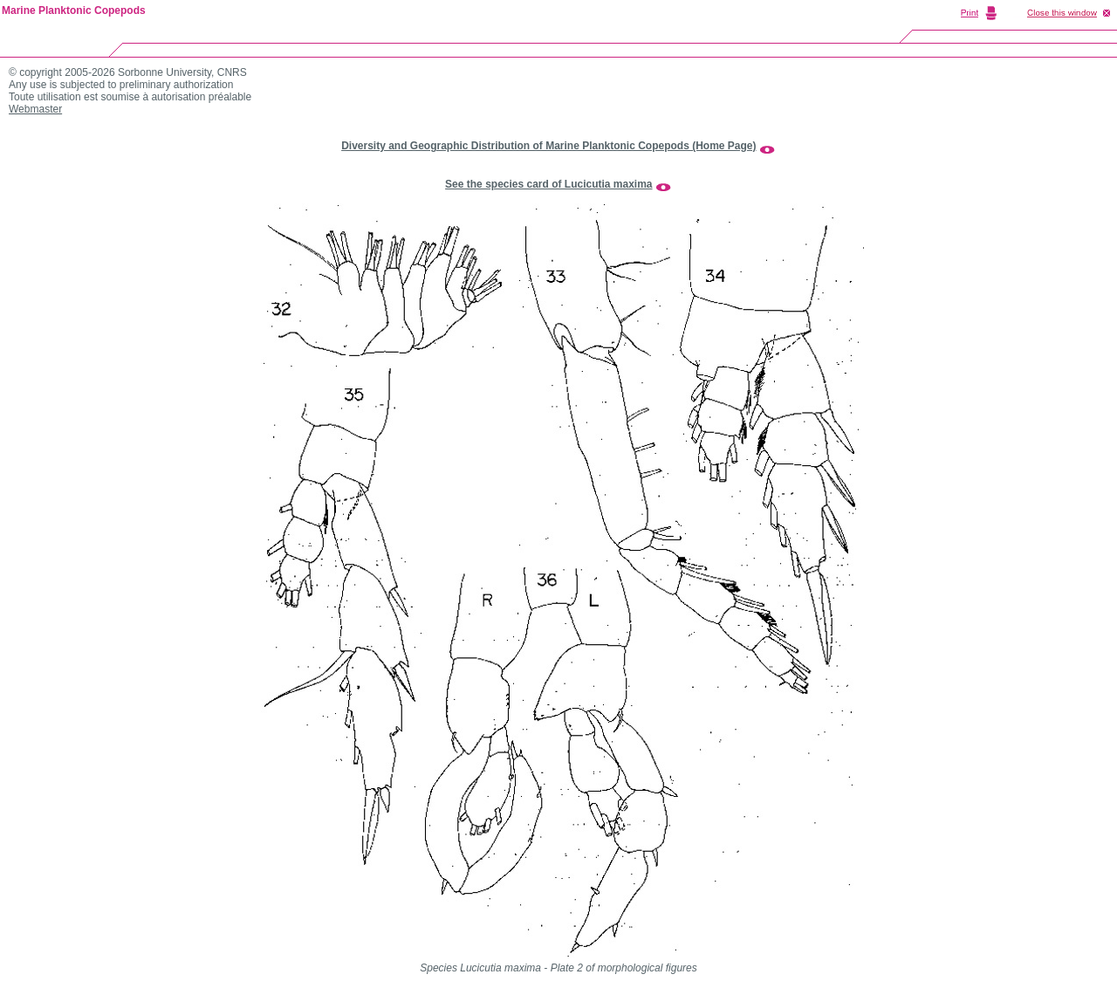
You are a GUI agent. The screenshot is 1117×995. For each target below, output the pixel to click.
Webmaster (35, 109)
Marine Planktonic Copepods (74, 10)
